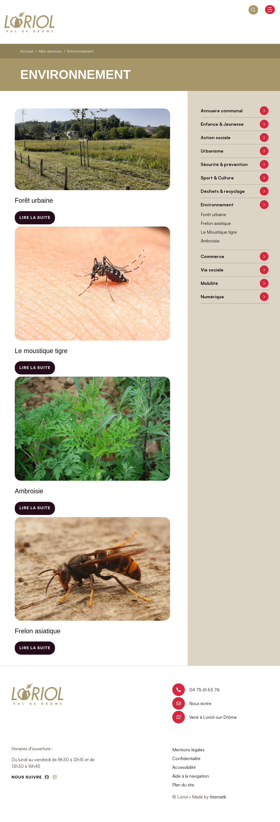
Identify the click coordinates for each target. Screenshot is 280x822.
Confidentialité (186, 758)
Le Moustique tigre (219, 232)
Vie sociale (212, 270)
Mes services (50, 51)
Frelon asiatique (216, 223)
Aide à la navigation (190, 776)
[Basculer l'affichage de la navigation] (270, 9)
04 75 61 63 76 (196, 689)
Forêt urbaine (213, 214)
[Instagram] (55, 777)
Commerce (212, 256)
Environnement (217, 204)
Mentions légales (188, 749)
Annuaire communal (222, 110)
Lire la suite (34, 217)
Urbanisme (212, 151)
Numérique (212, 296)
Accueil (26, 51)
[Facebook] (47, 777)
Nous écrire (191, 703)
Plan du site (183, 784)
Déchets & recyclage (223, 191)
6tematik (218, 797)
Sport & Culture (217, 178)
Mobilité (209, 283)
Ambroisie (210, 241)
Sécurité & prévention (224, 164)
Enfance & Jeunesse (222, 124)
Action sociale (216, 137)
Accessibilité (184, 767)
